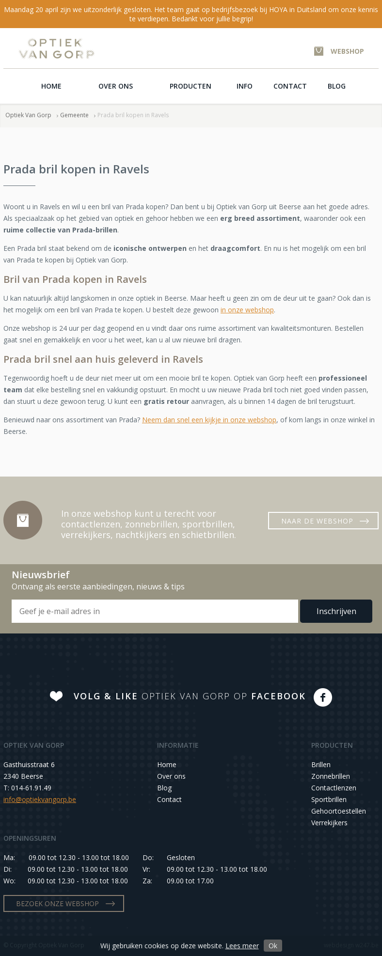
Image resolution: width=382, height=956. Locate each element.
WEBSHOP (347, 51)
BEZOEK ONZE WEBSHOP (57, 903)
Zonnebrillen (330, 776)
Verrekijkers (329, 822)
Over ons (115, 86)
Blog (337, 86)
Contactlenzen (333, 787)
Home (51, 86)
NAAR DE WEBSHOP (317, 520)
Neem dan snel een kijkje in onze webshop (209, 419)
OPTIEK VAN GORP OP (190, 696)
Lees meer (242, 945)
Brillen (321, 764)
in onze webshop (247, 309)
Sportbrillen (329, 799)
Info (245, 86)
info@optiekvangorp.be (39, 799)
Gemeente (74, 115)
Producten (190, 86)
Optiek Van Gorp (56, 49)
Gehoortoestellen (338, 811)
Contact (290, 86)
